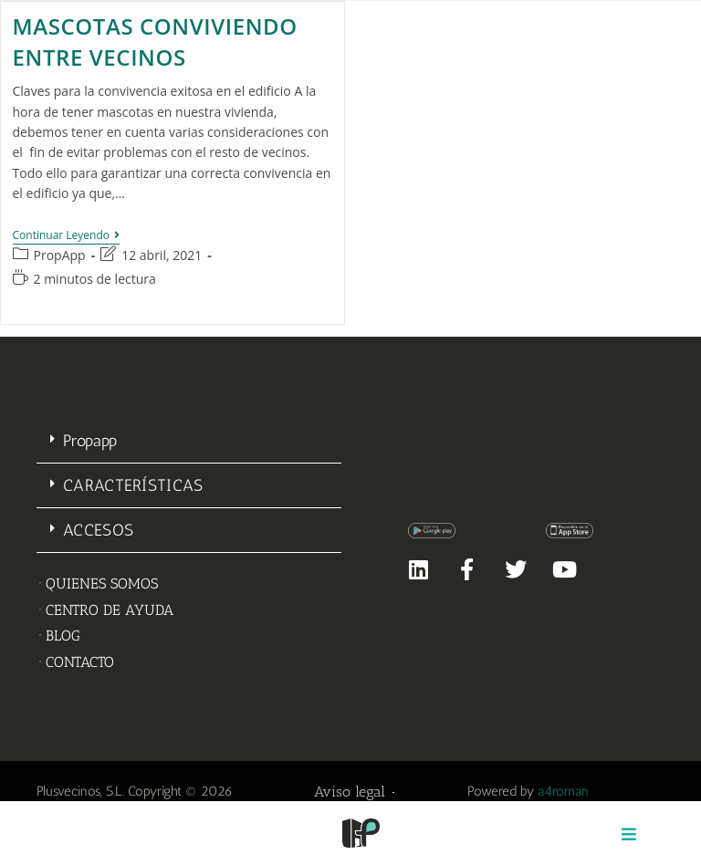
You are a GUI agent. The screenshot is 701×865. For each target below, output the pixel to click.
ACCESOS (98, 530)
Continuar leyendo (66, 236)
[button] (189, 441)
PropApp (60, 255)
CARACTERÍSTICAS (133, 485)
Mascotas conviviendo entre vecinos (155, 41)
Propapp (90, 441)
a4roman (563, 791)
